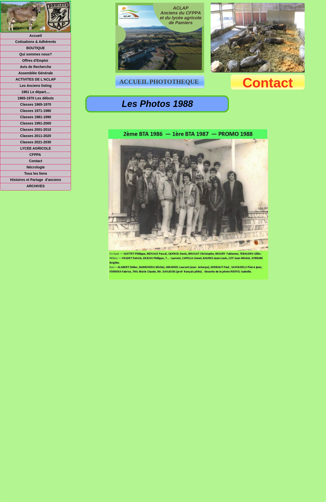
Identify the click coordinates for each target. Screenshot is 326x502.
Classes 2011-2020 (35, 136)
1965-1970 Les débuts (36, 98)
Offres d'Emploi (35, 60)
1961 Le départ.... (35, 92)
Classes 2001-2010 (35, 130)
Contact (267, 82)
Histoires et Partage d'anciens (35, 180)
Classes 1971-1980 (35, 111)
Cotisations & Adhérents (35, 42)
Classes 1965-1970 (35, 104)
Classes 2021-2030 (35, 142)
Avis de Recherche (35, 67)
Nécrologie (36, 167)
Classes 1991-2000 (35, 123)
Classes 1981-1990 (35, 117)
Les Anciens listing (35, 86)
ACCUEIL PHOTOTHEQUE (159, 81)
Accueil (35, 36)
